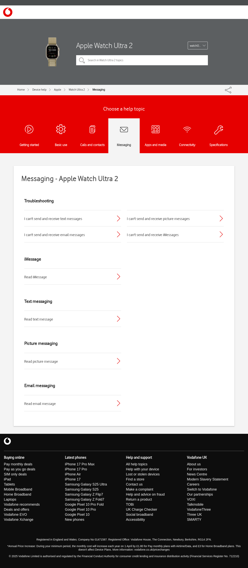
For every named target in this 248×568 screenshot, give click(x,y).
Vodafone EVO (15, 515)
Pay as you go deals (19, 469)
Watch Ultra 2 (77, 89)
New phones (74, 520)
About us (194, 464)
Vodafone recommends (22, 505)
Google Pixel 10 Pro (80, 510)
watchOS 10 (197, 45)
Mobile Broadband (18, 490)
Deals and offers (16, 510)
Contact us (134, 484)
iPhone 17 (73, 479)
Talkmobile (195, 505)
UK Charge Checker (141, 510)
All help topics (136, 464)
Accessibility (135, 520)
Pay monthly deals (18, 464)
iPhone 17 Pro (76, 469)
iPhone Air (73, 474)
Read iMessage (35, 277)
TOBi (130, 505)
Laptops (10, 500)
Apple (57, 89)
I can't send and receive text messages (53, 219)
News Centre (197, 474)
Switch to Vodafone (202, 490)
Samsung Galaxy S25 (82, 490)
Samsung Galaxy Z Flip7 (84, 495)
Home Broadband (17, 495)
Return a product (139, 500)
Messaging (98, 89)
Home (21, 89)
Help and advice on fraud (145, 495)
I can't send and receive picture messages (158, 219)
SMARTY (194, 520)
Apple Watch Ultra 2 (104, 45)
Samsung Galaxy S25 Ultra (86, 484)
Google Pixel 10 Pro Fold (84, 505)
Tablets (9, 484)
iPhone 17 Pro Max (80, 464)
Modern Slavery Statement (207, 479)
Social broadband (139, 515)
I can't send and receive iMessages (153, 235)
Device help (39, 89)
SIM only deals (15, 474)
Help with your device (142, 469)
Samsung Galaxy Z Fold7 (84, 500)
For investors (197, 469)
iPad (7, 479)
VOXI (191, 500)
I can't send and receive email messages (54, 235)
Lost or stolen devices (143, 474)
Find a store (135, 479)
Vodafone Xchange (18, 520)
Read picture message (41, 361)
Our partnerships (200, 495)
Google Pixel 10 (77, 515)
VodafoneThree (199, 510)
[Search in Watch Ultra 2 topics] (142, 60)
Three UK (194, 515)
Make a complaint (139, 490)
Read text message (38, 319)
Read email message (40, 403)
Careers (193, 484)
